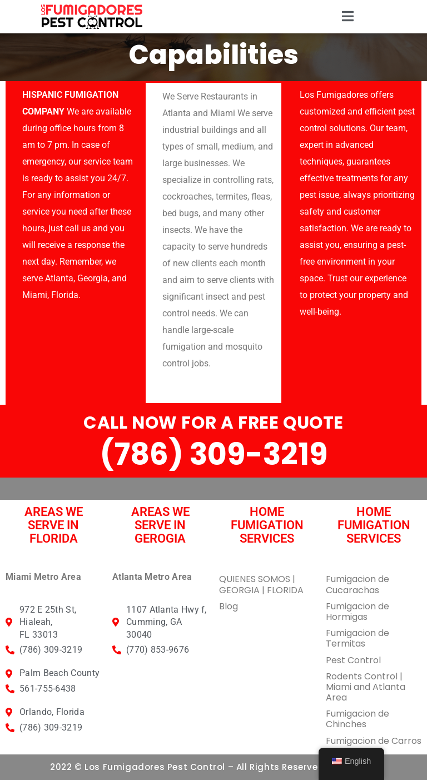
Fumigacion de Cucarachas (357, 584)
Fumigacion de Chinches (357, 719)
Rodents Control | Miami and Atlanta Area (365, 687)
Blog (228, 606)
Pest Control (353, 660)
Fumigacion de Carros (373, 740)
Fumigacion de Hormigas (357, 611)
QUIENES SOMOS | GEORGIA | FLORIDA (261, 584)
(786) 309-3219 (213, 454)
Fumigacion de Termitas (357, 638)
